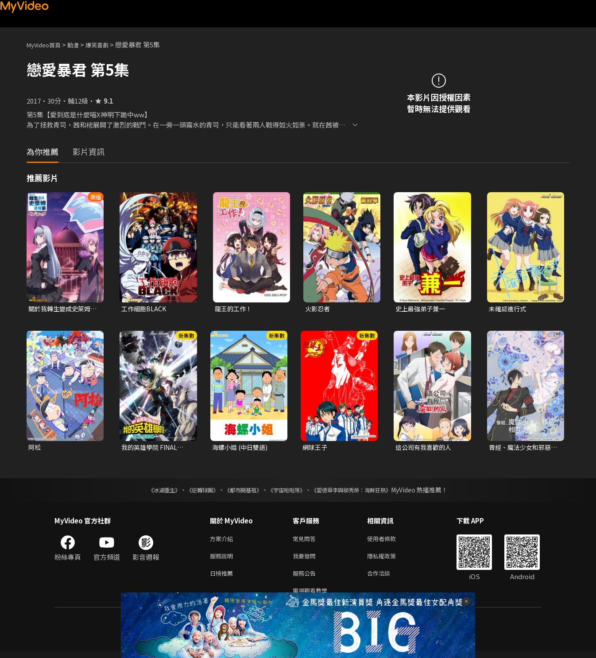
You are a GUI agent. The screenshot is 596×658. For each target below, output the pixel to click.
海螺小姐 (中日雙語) (241, 448)
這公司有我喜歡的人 (425, 448)
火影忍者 (318, 309)
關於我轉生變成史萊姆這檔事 (61, 309)
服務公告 (306, 578)
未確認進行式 (509, 309)
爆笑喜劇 (106, 44)
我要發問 (306, 559)
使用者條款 (389, 541)
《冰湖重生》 (148, 491)
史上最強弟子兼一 (422, 309)
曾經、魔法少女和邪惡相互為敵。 (522, 448)
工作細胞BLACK (144, 309)
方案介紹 (223, 541)
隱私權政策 (389, 559)
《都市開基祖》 (238, 491)
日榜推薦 (223, 578)
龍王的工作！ (235, 309)
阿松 (35, 448)
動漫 (80, 44)
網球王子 (315, 448)
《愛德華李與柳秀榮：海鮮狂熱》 (362, 491)
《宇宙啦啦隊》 (288, 491)
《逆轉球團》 (192, 491)
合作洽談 (385, 578)
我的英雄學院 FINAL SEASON (151, 448)
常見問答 (306, 541)
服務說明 (223, 559)
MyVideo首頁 (47, 44)
